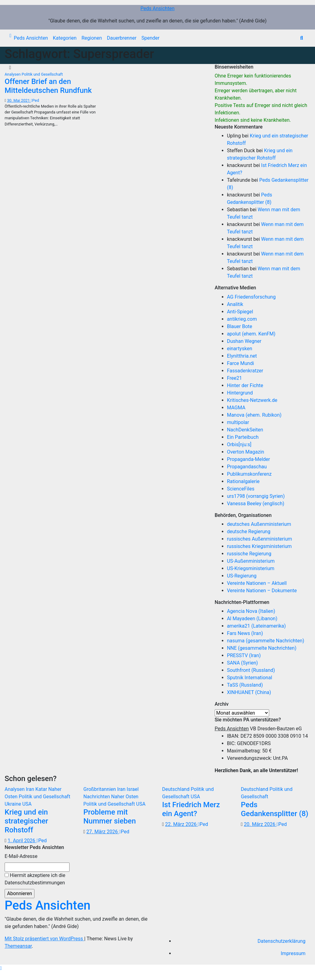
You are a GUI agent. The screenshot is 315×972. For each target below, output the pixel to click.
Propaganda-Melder (248, 459)
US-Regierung (242, 576)
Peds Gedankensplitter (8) (274, 809)
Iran (30, 789)
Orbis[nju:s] (239, 444)
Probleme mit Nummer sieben (109, 816)
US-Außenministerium (251, 561)
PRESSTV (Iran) (244, 655)
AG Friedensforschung (251, 297)
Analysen (13, 74)
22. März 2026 (181, 824)
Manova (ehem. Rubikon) (254, 415)
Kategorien (65, 38)
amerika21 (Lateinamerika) (256, 626)
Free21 (234, 378)
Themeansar (18, 946)
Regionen (92, 38)
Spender (151, 38)
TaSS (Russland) (245, 685)
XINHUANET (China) (249, 692)
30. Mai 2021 (19, 100)
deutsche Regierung (248, 531)
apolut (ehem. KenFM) (251, 334)
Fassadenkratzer (245, 371)
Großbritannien (100, 789)
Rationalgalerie (243, 481)
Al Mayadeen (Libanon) (252, 618)
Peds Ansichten (158, 8)
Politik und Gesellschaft (42, 74)
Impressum (293, 953)
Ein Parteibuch (243, 437)
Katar (41, 789)
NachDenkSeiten (245, 430)
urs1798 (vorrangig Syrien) (256, 496)
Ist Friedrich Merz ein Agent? (191, 809)
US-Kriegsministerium (250, 568)
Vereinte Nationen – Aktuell (257, 583)
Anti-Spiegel (240, 312)
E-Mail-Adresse (21, 856)
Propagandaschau (247, 467)
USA (26, 804)
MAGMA (236, 408)
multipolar (238, 422)
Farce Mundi (240, 363)
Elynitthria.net (242, 356)
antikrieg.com (242, 319)
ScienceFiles (240, 489)
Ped (35, 100)
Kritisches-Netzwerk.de (252, 400)
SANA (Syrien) (242, 663)
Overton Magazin (245, 452)
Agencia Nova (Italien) (251, 611)
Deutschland (176, 789)
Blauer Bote (239, 326)
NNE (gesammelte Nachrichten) (262, 648)
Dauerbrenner (121, 38)
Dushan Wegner (244, 341)
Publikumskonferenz (249, 474)
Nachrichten (97, 796)
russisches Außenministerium (259, 539)
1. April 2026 (22, 840)
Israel (133, 789)
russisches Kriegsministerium (259, 546)
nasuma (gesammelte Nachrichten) (265, 641)
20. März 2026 (260, 824)
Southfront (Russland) (251, 670)
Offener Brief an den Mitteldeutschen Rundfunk (48, 86)
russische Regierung (249, 554)
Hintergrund (240, 393)
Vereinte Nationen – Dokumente (262, 590)
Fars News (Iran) (245, 633)
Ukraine (13, 804)
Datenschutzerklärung (281, 941)
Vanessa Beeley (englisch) (255, 503)
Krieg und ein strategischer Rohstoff (26, 821)
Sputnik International (249, 677)
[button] (301, 38)
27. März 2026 (102, 832)
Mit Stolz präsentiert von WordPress (44, 939)
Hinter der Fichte (245, 385)
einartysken (239, 348)
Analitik (235, 304)
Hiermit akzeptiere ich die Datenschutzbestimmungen (35, 879)
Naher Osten (124, 796)
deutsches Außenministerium (259, 524)
